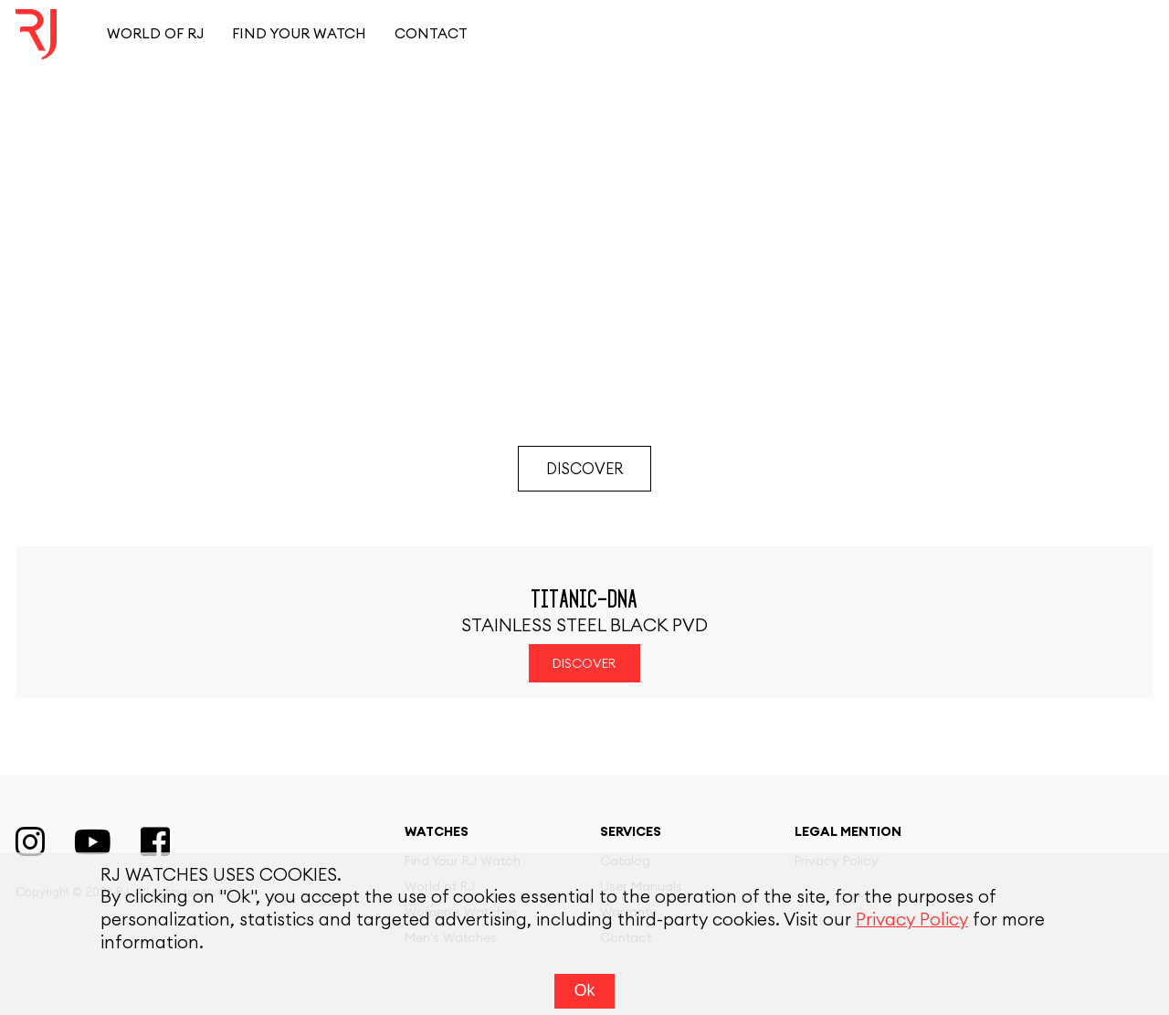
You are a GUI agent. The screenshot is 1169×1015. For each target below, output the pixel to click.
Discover (584, 469)
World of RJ (155, 34)
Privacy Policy (837, 861)
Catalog (625, 861)
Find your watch (299, 34)
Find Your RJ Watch (463, 861)
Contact (431, 34)
